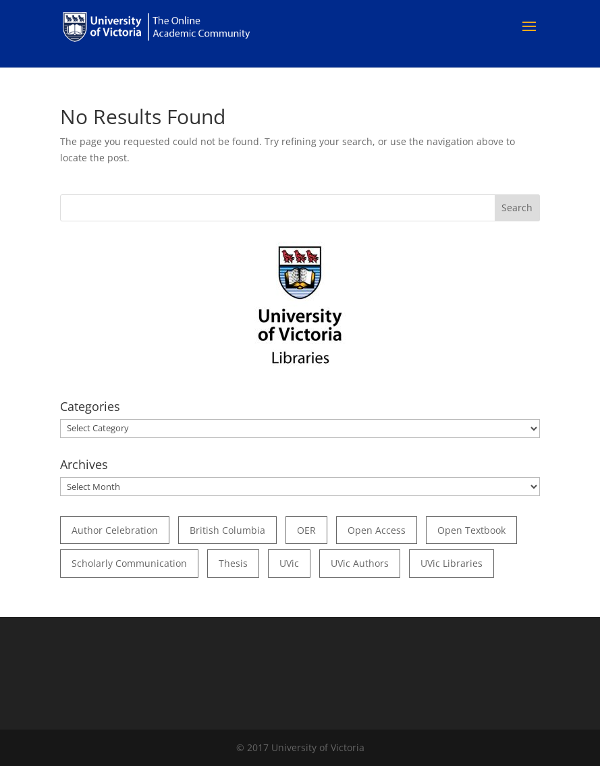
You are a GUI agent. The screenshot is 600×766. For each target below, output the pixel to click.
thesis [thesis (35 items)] (233, 563)
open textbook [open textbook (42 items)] (471, 530)
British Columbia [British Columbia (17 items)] (227, 530)
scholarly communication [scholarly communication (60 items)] (129, 563)
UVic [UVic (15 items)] (289, 563)
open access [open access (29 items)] (377, 530)
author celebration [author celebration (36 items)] (115, 530)
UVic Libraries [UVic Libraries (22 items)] (451, 563)
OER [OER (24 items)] (306, 530)
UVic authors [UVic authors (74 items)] (360, 563)
